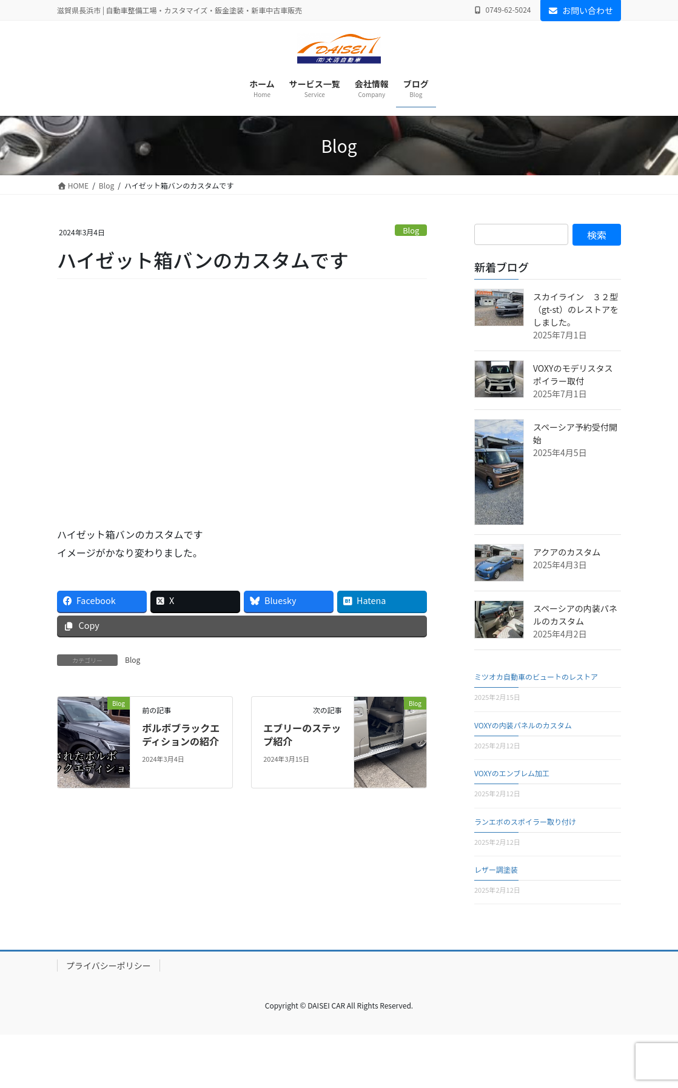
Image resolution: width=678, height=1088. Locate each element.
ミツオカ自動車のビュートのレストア (536, 676)
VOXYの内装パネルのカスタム (523, 725)
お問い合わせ (581, 10)
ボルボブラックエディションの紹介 (181, 734)
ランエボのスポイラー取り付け (525, 821)
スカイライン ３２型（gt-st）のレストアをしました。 (576, 309)
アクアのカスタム (566, 552)
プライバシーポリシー (108, 965)
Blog (411, 230)
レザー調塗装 (496, 869)
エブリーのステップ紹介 (302, 734)
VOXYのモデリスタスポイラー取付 (573, 374)
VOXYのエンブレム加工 (511, 773)
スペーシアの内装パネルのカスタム (575, 614)
